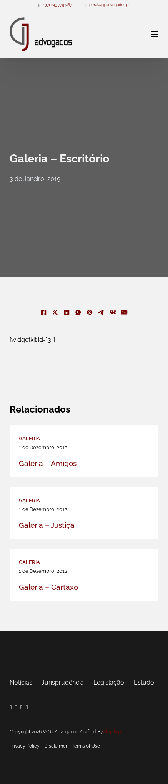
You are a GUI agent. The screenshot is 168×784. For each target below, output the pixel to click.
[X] (55, 312)
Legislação (108, 682)
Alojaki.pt (112, 731)
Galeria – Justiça (47, 525)
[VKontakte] (113, 312)
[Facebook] (44, 312)
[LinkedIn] (67, 312)
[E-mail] (124, 312)
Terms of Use (86, 746)
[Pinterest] (90, 312)
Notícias (21, 682)
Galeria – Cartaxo (48, 587)
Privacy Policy (25, 746)
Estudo (144, 682)
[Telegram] (101, 312)
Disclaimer (55, 746)
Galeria (29, 438)
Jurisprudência (63, 682)
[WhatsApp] (78, 312)
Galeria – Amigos (48, 463)
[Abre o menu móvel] (154, 34)
